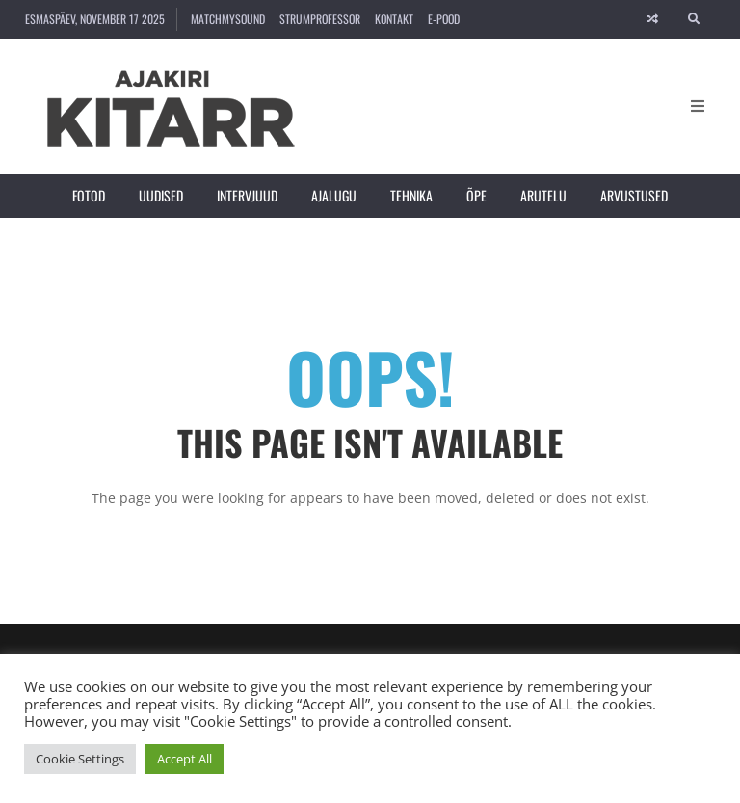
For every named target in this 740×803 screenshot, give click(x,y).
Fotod (88, 195)
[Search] (695, 19)
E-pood (444, 19)
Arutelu (543, 195)
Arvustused (634, 195)
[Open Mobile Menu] (697, 106)
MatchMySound (228, 19)
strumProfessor (319, 19)
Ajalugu (334, 195)
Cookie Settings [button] (80, 758)
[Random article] (652, 19)
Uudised (161, 195)
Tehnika (411, 195)
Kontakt (394, 19)
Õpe (476, 195)
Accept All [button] (184, 758)
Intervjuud (247, 195)
